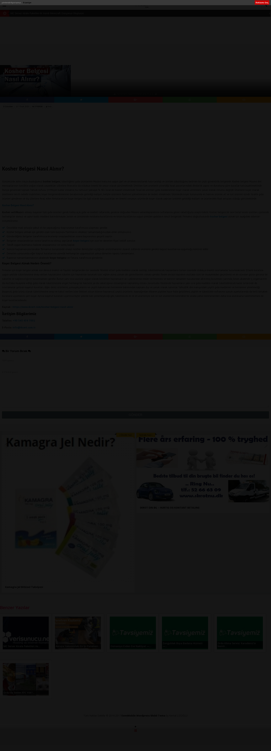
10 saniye (27, 2)
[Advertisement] (135, 31)
